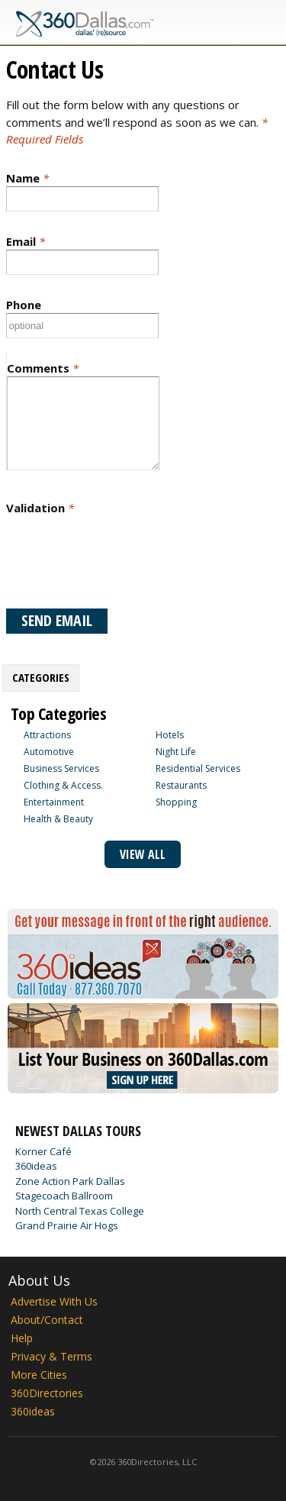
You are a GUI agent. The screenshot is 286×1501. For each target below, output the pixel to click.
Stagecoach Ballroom (64, 1195)
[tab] (40, 678)
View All (142, 854)
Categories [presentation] (40, 677)
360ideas (36, 1166)
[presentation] (122, 562)
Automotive (49, 751)
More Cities (39, 1374)
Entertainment (54, 802)
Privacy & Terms (51, 1356)
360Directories (47, 1393)
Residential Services (198, 768)
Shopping (176, 802)
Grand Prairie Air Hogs (66, 1225)
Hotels (170, 734)
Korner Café (43, 1151)
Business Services (61, 768)
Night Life (176, 751)
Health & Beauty (58, 818)
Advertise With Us (54, 1301)
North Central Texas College (79, 1211)
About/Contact (47, 1319)
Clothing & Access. (63, 785)
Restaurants (181, 785)
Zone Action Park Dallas (70, 1181)
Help (22, 1338)
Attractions (47, 734)
